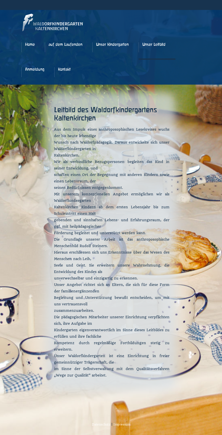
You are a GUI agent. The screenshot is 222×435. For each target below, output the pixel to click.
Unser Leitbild (154, 45)
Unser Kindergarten (112, 45)
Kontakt (64, 69)
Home (30, 45)
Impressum (121, 424)
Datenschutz (101, 424)
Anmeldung (34, 69)
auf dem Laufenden (65, 45)
